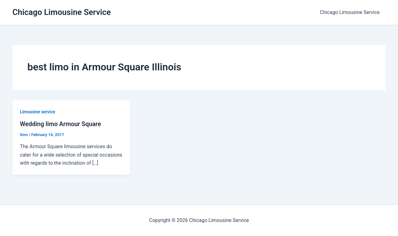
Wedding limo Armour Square (61, 124)
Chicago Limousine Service (61, 12)
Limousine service (37, 111)
